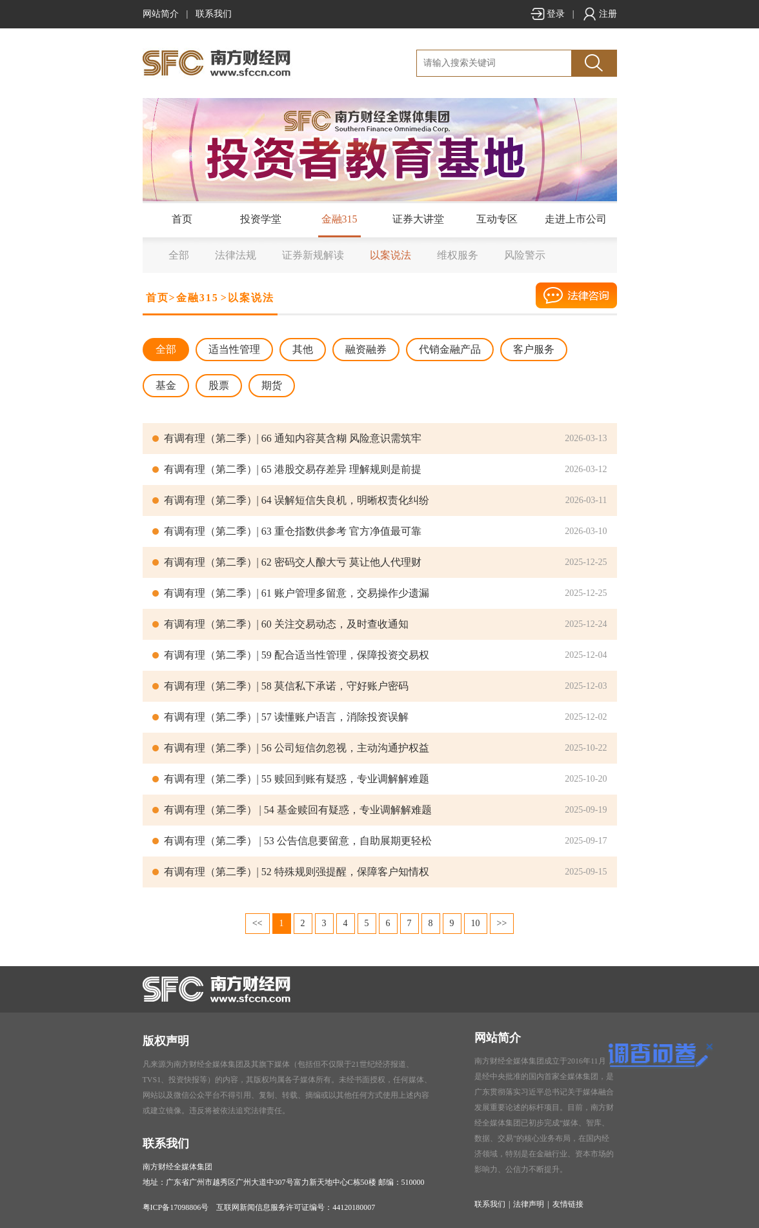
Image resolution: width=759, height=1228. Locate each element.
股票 (218, 385)
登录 (547, 14)
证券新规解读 (313, 255)
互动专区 (497, 218)
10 (475, 923)
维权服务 (457, 255)
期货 (271, 385)
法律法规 (235, 255)
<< (257, 923)
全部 (178, 255)
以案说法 (390, 255)
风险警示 (524, 255)
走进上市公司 (576, 218)
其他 (302, 349)
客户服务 (533, 349)
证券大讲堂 (418, 218)
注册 (599, 14)
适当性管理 (234, 349)
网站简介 (161, 14)
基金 (166, 385)
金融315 (339, 218)
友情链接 (567, 1204)
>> (502, 923)
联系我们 (214, 14)
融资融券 (366, 349)
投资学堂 (260, 218)
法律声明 (528, 1204)
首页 (182, 218)
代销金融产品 (450, 349)
